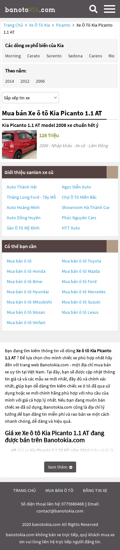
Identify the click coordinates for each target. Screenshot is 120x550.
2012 (24, 81)
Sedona (75, 56)
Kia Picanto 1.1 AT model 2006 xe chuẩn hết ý (50, 125)
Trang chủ (13, 25)
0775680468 (72, 504)
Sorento (54, 56)
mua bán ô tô (59, 490)
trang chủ (24, 490)
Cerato (33, 56)
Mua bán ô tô (19, 261)
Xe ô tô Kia (39, 25)
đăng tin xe (95, 490)
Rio (111, 56)
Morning (13, 56)
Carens (95, 56)
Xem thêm (60, 467)
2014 (9, 81)
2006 (40, 81)
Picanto (63, 25)
